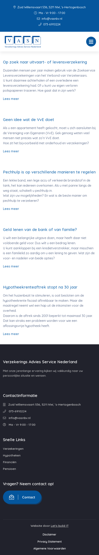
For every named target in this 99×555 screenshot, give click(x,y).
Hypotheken (12, 455)
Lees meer (11, 99)
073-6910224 (49, 24)
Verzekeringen (13, 449)
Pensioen (9, 469)
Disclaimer (49, 534)
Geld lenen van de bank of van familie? (40, 229)
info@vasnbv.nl (49, 18)
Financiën (9, 462)
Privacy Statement (50, 541)
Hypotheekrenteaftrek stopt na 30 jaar (40, 287)
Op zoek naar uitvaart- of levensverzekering (45, 62)
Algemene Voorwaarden (49, 548)
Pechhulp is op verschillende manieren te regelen (49, 171)
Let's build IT (60, 526)
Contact (22, 497)
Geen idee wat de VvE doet (28, 119)
